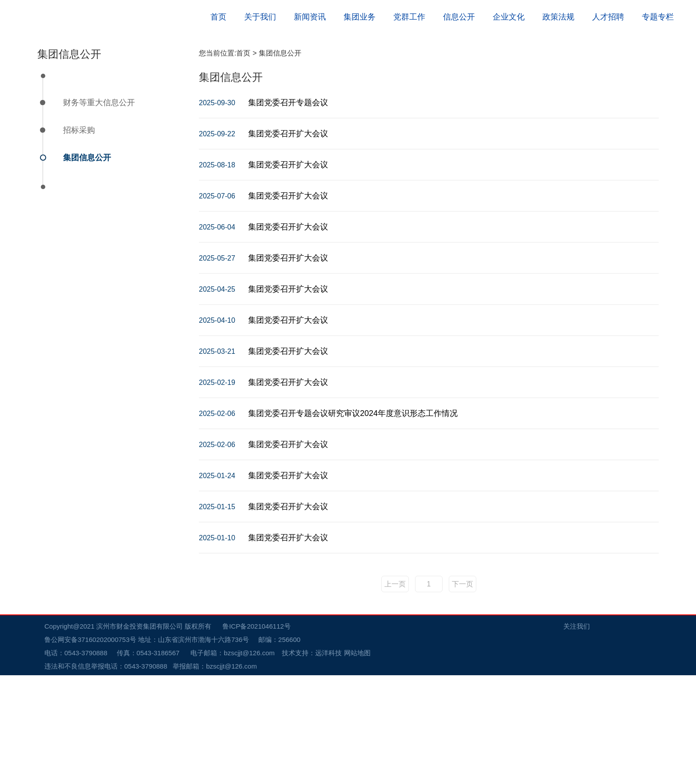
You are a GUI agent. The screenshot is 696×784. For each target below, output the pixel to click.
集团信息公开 (87, 266)
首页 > (247, 162)
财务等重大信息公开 (99, 211)
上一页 (395, 693)
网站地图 (357, 761)
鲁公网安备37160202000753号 (94, 748)
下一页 (462, 693)
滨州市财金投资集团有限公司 (139, 735)
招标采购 (79, 238)
